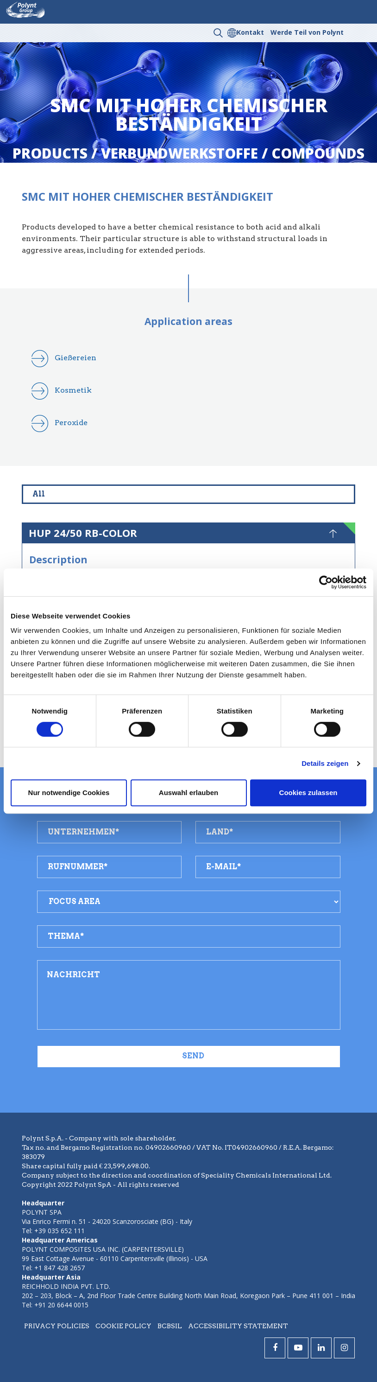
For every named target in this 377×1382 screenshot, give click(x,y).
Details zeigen (325, 763)
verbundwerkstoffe (179, 153)
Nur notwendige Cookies (69, 792)
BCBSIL (169, 1326)
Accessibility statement (238, 1326)
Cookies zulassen (308, 792)
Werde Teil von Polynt (307, 32)
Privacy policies (56, 1326)
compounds (317, 153)
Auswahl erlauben (188, 792)
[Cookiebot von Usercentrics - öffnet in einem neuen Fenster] (325, 582)
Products (50, 153)
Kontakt (250, 32)
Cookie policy (123, 1326)
